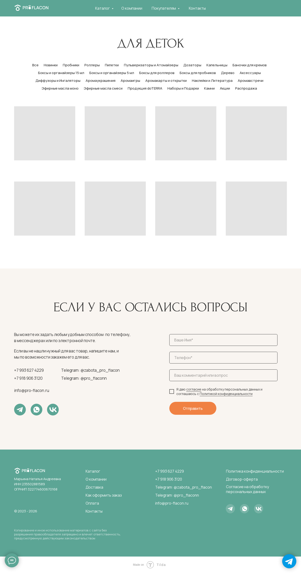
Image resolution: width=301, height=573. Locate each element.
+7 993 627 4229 (29, 370)
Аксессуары (250, 72)
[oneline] (223, 375)
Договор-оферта (242, 479)
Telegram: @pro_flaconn (84, 378)
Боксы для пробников (198, 72)
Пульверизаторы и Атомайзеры (151, 65)
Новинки (51, 65)
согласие (193, 389)
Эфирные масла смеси (103, 88)
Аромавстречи (250, 80)
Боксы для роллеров (156, 72)
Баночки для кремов (250, 65)
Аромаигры (130, 80)
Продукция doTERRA (145, 88)
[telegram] (261, 8)
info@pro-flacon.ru (31, 390)
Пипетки (112, 65)
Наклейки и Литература (212, 80)
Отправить (193, 408)
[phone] (223, 358)
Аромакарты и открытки (166, 80)
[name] (223, 340)
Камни (209, 88)
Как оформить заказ (104, 495)
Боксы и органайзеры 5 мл (111, 72)
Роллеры (92, 65)
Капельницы (216, 65)
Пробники (71, 65)
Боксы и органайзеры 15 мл (61, 72)
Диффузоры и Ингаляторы (58, 80)
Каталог (103, 8)
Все (35, 65)
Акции (225, 88)
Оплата (92, 503)
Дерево (227, 72)
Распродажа (246, 88)
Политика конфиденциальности (255, 471)
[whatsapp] (271, 8)
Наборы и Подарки (183, 88)
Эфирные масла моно (60, 88)
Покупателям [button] (164, 8)
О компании (131, 8)
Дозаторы (192, 65)
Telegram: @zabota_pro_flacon (90, 370)
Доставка (94, 487)
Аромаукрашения (100, 80)
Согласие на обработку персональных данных (247, 489)
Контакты (197, 8)
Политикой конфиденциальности (226, 393)
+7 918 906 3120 (28, 378)
